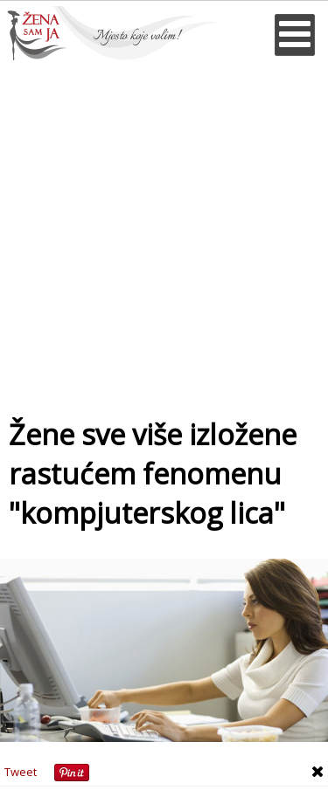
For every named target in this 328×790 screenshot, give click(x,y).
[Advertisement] (164, 232)
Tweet (20, 772)
